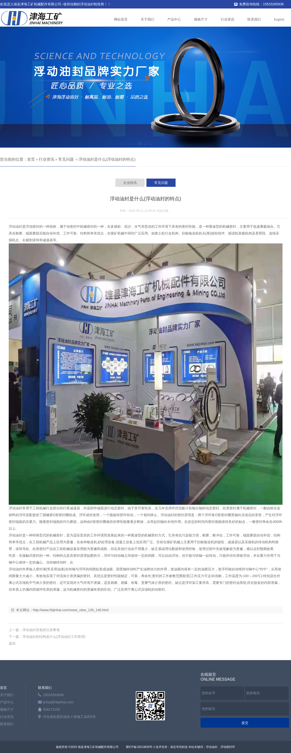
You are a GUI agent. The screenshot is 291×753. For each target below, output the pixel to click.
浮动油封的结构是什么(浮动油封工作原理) (54, 637)
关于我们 (147, 19)
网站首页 (121, 19)
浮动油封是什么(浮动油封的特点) (107, 159)
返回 (12, 643)
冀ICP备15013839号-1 (140, 747)
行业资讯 (227, 19)
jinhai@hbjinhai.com (58, 702)
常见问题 (66, 159)
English (279, 19)
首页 (31, 159)
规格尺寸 (201, 19)
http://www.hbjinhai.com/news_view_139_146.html (71, 610)
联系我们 (254, 19)
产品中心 (174, 19)
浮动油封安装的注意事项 (41, 630)
